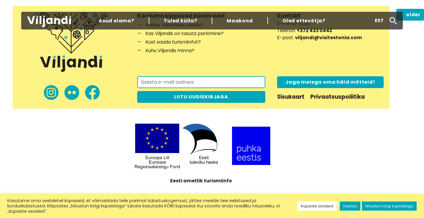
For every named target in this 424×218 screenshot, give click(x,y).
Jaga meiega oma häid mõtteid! (330, 82)
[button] (379, 20)
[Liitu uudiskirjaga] (201, 82)
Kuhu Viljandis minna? (169, 50)
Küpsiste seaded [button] (317, 206)
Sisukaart (290, 97)
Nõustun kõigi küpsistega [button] (389, 206)
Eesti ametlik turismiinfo (201, 180)
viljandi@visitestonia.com (328, 37)
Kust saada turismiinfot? (173, 42)
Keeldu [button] (350, 206)
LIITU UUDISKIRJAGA (201, 96)
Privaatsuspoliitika (337, 97)
